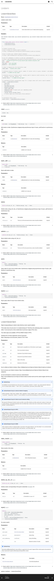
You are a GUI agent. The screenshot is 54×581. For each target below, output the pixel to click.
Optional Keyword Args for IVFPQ (11, 409)
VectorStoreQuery (12, 263)
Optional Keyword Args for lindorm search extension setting (16, 399)
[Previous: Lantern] (5, 578)
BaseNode (13, 124)
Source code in (22, 104)
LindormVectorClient (14, 29)
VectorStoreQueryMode (16, 512)
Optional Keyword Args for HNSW (11, 423)
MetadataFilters (19, 517)
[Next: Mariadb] (48, 578)
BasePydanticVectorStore (11, 17)
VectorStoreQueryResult (11, 265)
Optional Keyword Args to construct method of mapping (15, 390)
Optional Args (7, 382)
